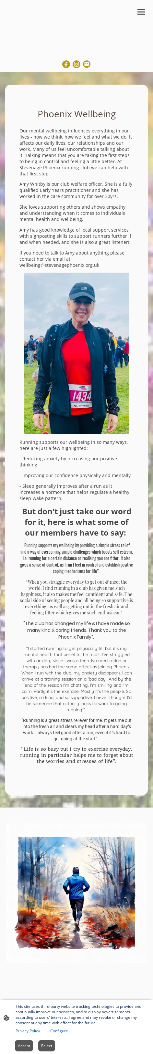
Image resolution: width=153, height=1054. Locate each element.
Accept (24, 1046)
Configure (59, 1031)
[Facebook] (66, 64)
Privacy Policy (28, 1031)
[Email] (87, 64)
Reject (46, 1046)
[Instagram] (76, 64)
